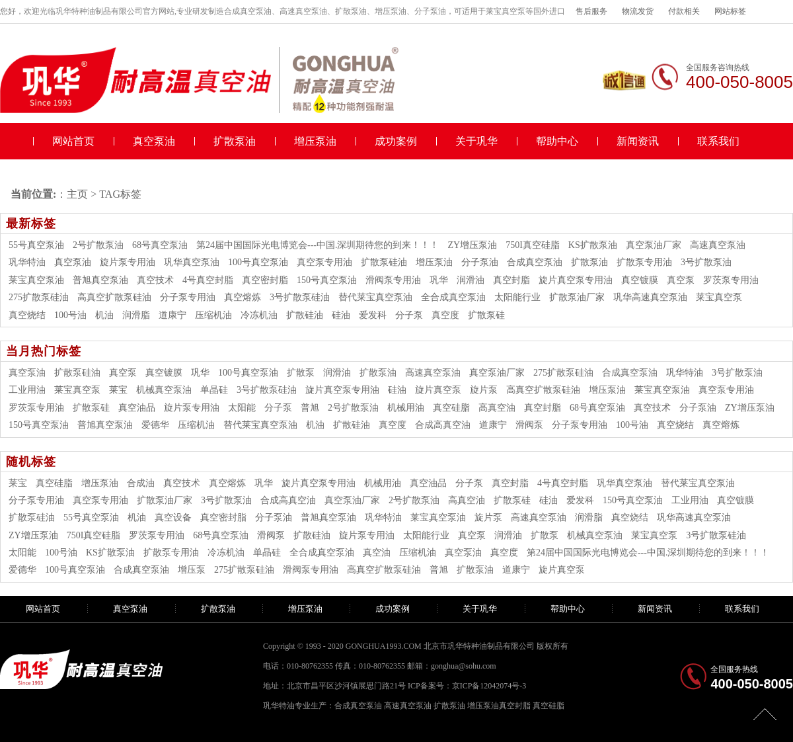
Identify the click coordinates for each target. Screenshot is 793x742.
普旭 (310, 408)
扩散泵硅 (486, 315)
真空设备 (173, 517)
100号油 (70, 315)
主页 (77, 194)
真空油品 (136, 408)
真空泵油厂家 (653, 245)
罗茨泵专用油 (731, 280)
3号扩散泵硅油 (300, 297)
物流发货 (638, 11)
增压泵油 (315, 141)
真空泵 (681, 280)
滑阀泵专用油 (393, 280)
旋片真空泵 (438, 390)
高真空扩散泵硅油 (114, 297)
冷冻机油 (259, 315)
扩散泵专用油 (644, 262)
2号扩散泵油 (98, 245)
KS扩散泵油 (592, 245)
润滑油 (470, 280)
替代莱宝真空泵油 (375, 297)
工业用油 (27, 390)
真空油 (377, 552)
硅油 (341, 315)
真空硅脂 (451, 408)
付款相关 (684, 11)
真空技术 (155, 280)
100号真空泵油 (258, 262)
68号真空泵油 (160, 245)
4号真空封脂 (207, 280)
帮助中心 (557, 141)
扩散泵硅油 (384, 262)
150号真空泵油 (327, 280)
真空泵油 (154, 141)
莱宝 (118, 390)
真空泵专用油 (324, 262)
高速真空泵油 (717, 245)
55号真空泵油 (36, 245)
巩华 (439, 280)
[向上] (764, 713)
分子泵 (409, 315)
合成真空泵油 (534, 262)
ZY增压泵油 (473, 245)
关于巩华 (476, 141)
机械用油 (405, 408)
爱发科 (373, 315)
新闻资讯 (638, 141)
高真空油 (496, 408)
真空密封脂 (265, 280)
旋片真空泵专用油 (576, 280)
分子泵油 (479, 262)
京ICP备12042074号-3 (489, 685)
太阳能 (242, 408)
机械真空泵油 (164, 390)
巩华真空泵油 (191, 262)
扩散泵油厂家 (577, 297)
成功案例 (396, 141)
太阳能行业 (517, 297)
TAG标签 (120, 194)
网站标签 (730, 11)
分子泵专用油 (187, 297)
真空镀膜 (639, 280)
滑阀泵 (529, 425)
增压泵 (192, 570)
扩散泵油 (234, 141)
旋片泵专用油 (127, 262)
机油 (104, 315)
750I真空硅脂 (533, 245)
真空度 (445, 315)
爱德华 (155, 425)
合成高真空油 (443, 425)
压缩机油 (213, 315)
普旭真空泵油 (100, 280)
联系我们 (718, 141)
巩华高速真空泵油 (650, 297)
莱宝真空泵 (719, 297)
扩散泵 (301, 373)
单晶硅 (214, 390)
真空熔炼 (242, 297)
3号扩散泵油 (706, 262)
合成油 (141, 483)
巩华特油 (27, 262)
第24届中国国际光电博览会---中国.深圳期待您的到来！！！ (317, 245)
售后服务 (591, 11)
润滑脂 (136, 315)
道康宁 (172, 315)
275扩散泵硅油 (39, 297)
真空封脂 (511, 280)
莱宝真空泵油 (36, 280)
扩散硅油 (304, 315)
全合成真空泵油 (453, 297)
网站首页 (73, 141)
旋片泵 (484, 390)
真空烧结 (27, 315)
